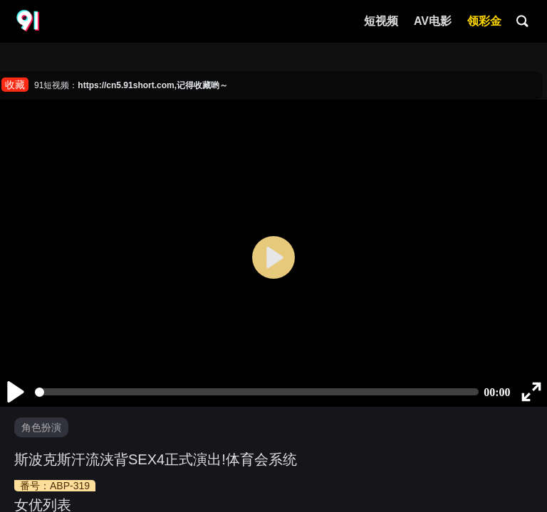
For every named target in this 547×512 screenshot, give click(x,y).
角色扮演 (41, 427)
